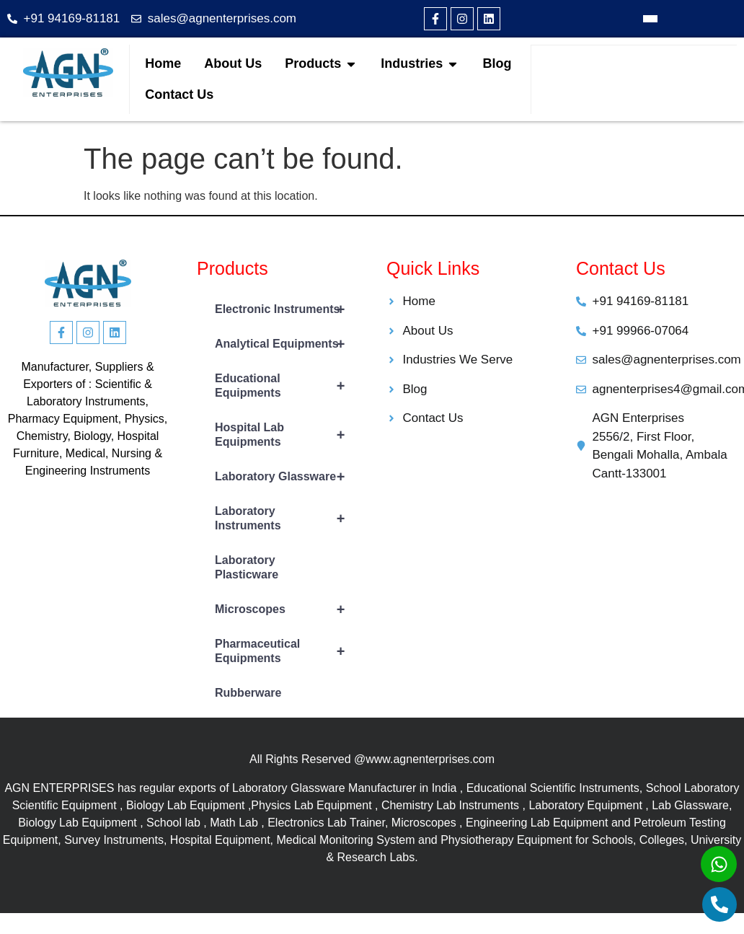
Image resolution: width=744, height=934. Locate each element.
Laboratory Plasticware (246, 567)
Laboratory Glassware (286, 476)
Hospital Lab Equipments (286, 434)
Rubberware (248, 693)
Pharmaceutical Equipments (286, 651)
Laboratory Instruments (286, 518)
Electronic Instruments (286, 309)
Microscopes (286, 609)
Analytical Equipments (286, 344)
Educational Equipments (286, 385)
